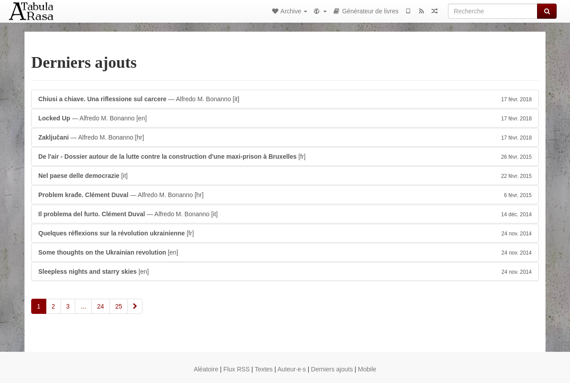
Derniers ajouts (332, 369)
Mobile (367, 369)
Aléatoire (206, 369)
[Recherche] (492, 11)
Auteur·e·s (291, 369)
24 (100, 306)
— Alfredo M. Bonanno (285, 99)
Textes (264, 369)
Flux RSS (237, 369)
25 (118, 306)
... (83, 306)
